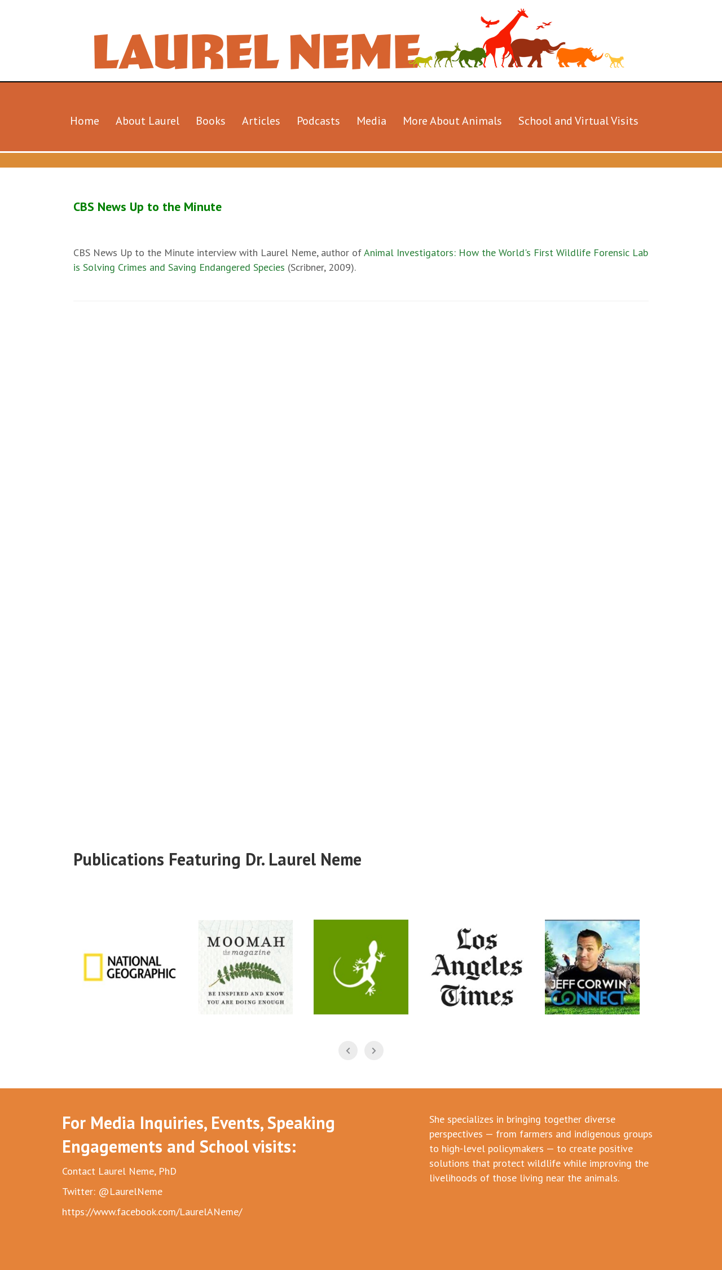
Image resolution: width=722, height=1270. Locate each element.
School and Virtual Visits (578, 120)
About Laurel (147, 120)
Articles (261, 120)
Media (371, 120)
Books (211, 120)
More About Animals (452, 120)
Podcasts (318, 120)
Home (84, 120)
